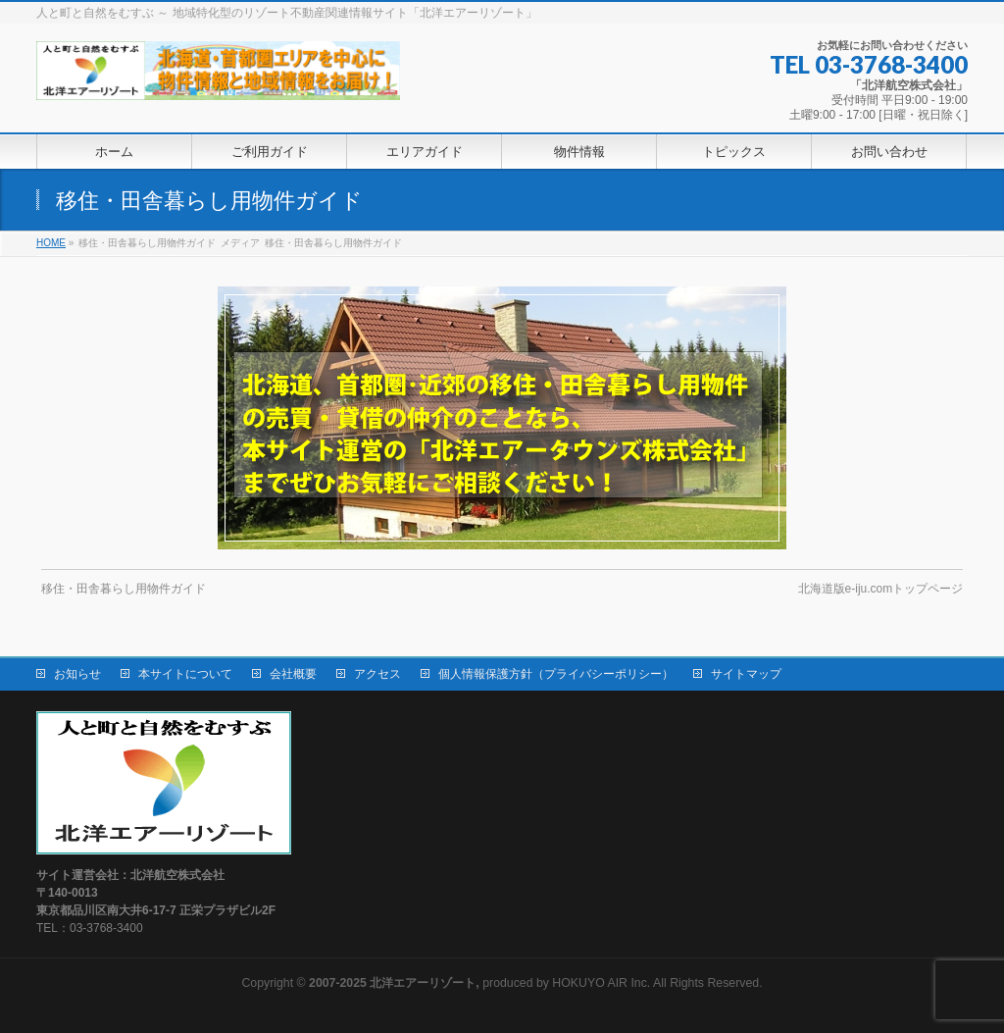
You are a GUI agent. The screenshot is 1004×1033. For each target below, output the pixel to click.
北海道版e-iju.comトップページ (881, 588)
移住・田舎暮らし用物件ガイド (123, 588)
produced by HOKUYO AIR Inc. (479, 983)
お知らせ (77, 674)
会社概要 (293, 674)
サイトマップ (746, 674)
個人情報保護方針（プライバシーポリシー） (556, 674)
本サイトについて (185, 674)
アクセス (377, 674)
